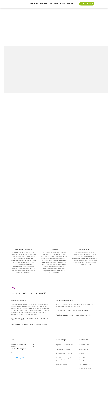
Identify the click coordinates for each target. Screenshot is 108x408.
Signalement (34, 3)
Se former (43, 3)
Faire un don (86, 4)
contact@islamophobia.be (18, 388)
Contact (70, 3)
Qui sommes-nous (59, 3)
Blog (50, 3)
